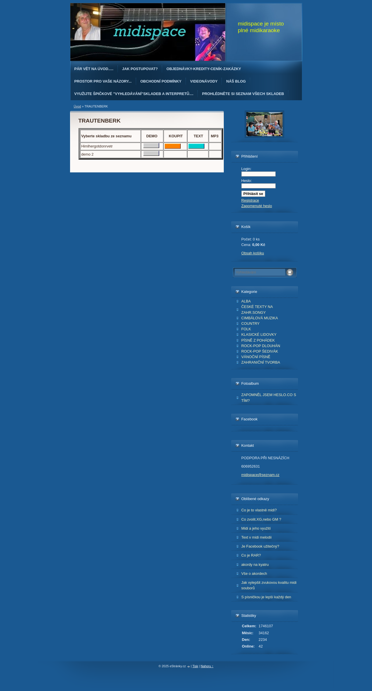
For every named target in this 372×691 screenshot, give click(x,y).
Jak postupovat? (140, 69)
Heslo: (246, 180)
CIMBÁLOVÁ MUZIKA (259, 318)
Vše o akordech (254, 573)
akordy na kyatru (255, 564)
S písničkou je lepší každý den (266, 597)
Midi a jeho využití (256, 528)
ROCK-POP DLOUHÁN (260, 346)
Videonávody (204, 81)
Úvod (77, 106)
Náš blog (236, 81)
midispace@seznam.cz (260, 475)
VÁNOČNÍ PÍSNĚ (255, 357)
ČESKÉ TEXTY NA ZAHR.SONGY (257, 309)
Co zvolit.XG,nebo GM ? (261, 519)
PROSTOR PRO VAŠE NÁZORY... (103, 81)
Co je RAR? (251, 555)
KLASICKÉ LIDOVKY (259, 334)
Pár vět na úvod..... (93, 69)
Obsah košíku (252, 253)
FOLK (246, 329)
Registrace (250, 200)
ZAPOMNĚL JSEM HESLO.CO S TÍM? (268, 397)
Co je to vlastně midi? (259, 510)
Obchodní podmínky (161, 81)
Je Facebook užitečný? (260, 546)
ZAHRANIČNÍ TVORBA (260, 362)
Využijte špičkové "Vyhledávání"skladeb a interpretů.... (134, 94)
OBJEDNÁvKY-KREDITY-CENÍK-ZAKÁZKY (203, 69)
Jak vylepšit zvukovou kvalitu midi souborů (269, 585)
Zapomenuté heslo (256, 206)
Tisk (195, 666)
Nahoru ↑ (207, 666)
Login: (246, 169)
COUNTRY (250, 323)
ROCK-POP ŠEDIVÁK (259, 351)
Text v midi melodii (256, 537)
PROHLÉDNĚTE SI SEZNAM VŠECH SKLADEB (243, 94)
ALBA (246, 301)
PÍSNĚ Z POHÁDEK (258, 340)
